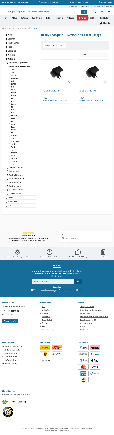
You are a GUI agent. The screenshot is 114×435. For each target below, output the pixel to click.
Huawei (13, 113)
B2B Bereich (84, 330)
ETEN (13, 99)
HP (12, 107)
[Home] (6, 27)
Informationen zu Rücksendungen (91, 310)
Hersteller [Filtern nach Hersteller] (49, 54)
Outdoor (11, 206)
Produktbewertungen (48, 330)
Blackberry (14, 87)
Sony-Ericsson (15, 150)
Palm (13, 136)
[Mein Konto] (102, 16)
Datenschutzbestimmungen (48, 290)
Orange (13, 133)
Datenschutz (46, 317)
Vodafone (14, 170)
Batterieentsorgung (86, 323)
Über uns (45, 323)
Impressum (45, 313)
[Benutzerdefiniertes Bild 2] (8, 412)
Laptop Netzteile (14, 180)
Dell (12, 90)
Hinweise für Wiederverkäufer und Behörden (94, 317)
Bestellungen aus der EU (88, 320)
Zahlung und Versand (87, 307)
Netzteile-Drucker (15, 195)
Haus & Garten (13, 52)
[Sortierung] (94, 64)
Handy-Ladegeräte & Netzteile (19, 75)
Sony (12, 147)
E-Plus (13, 96)
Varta (13, 165)
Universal (14, 162)
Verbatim (14, 167)
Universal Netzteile (15, 203)
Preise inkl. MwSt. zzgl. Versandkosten (55, 110)
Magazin (11, 214)
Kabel (10, 56)
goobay (13, 104)
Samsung (14, 145)
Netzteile (11, 68)
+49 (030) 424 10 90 (10, 311)
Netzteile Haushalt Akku (17, 188)
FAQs (43, 327)
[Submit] (78, 281)
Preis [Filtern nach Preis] (62, 54)
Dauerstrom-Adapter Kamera (18, 72)
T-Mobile (14, 153)
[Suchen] (84, 16)
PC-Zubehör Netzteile (16, 199)
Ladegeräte (12, 60)
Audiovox (14, 84)
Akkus (10, 44)
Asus (12, 82)
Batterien (11, 48)
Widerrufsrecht (46, 310)
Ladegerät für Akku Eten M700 (88, 100)
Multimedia (12, 64)
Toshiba (13, 156)
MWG (13, 122)
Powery (13, 139)
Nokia (13, 127)
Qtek (12, 142)
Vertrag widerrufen (10, 321)
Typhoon (14, 159)
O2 (12, 130)
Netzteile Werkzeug (15, 191)
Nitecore (14, 124)
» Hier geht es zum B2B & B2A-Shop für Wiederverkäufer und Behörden (91, 6)
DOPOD (13, 93)
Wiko (12, 173)
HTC (12, 110)
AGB (77, 290)
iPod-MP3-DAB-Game (16, 177)
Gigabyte (14, 102)
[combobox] (55, 16)
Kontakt (82, 327)
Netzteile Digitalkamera (16, 184)
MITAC (13, 119)
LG (12, 116)
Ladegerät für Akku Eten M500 (52, 100)
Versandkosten (85, 313)
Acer (12, 79)
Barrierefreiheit (47, 320)
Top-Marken (12, 210)
